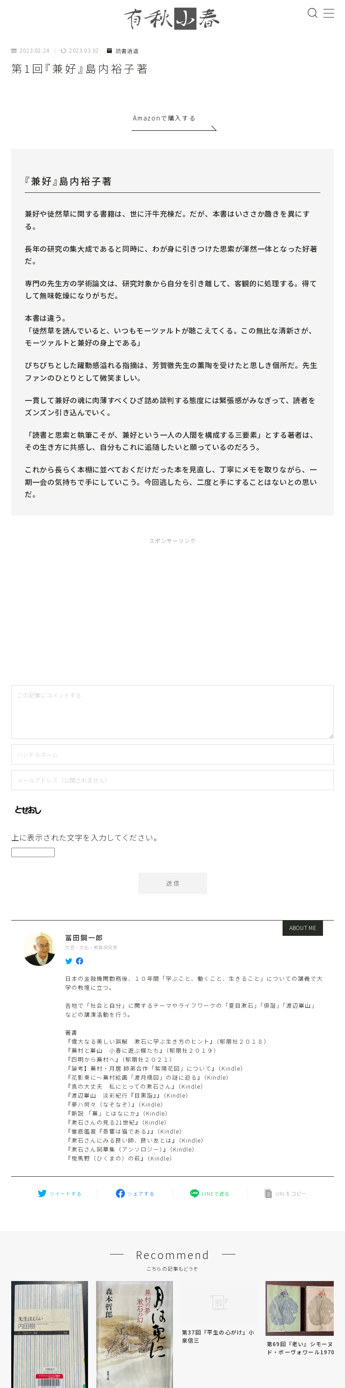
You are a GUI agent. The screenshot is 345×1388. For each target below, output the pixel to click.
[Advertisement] (99, 609)
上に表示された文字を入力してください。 (86, 837)
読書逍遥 (123, 50)
